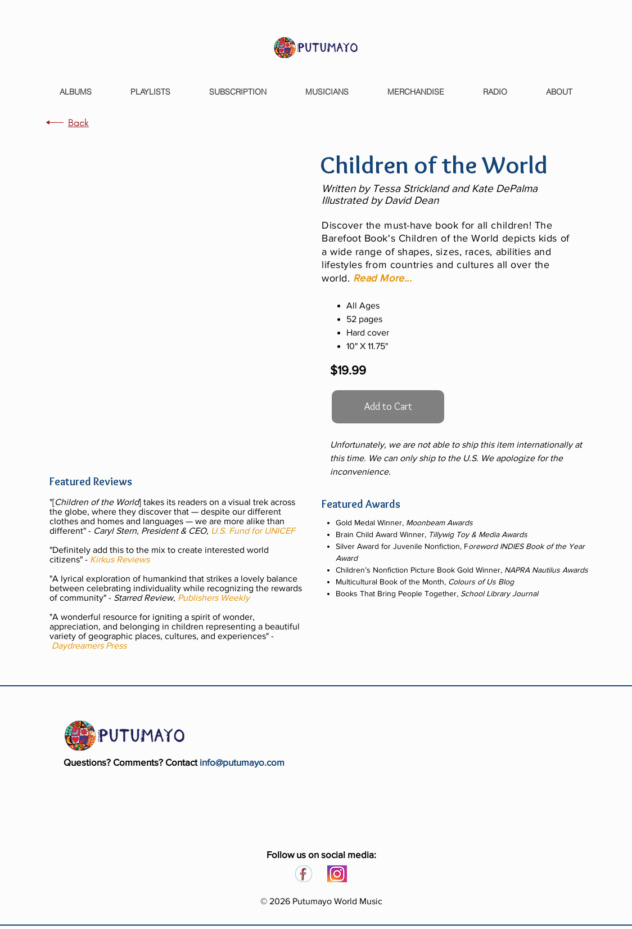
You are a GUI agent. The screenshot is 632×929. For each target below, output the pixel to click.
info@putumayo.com (242, 762)
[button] (384, 278)
